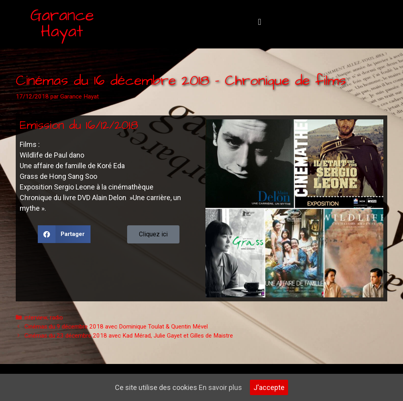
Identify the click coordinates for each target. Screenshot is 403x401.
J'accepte (269, 387)
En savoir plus (220, 387)
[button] (259, 22)
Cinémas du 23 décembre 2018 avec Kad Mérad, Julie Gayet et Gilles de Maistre (128, 335)
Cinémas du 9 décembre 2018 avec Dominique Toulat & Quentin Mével (116, 326)
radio (56, 317)
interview (35, 317)
